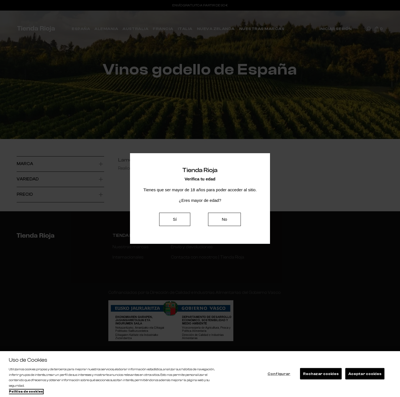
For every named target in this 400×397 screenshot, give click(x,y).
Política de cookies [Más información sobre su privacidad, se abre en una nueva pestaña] (26, 391)
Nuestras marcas (130, 247)
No (224, 219)
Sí (175, 219)
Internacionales (127, 257)
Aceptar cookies (364, 373)
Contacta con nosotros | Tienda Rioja (207, 257)
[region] (200, 374)
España (120, 268)
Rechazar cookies (321, 373)
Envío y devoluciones (191, 247)
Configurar (279, 373)
